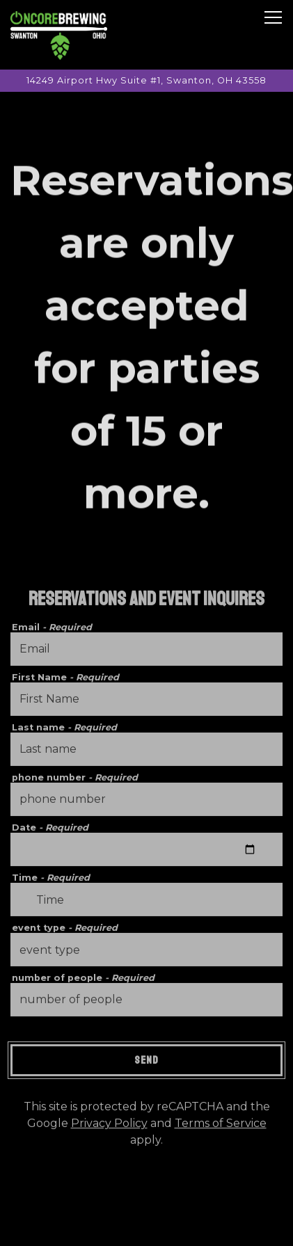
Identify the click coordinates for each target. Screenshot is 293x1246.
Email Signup (146, 1229)
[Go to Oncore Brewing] (146, 80)
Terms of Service (221, 1126)
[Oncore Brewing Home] (59, 34)
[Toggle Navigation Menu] (273, 17)
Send (146, 1063)
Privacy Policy (109, 1126)
